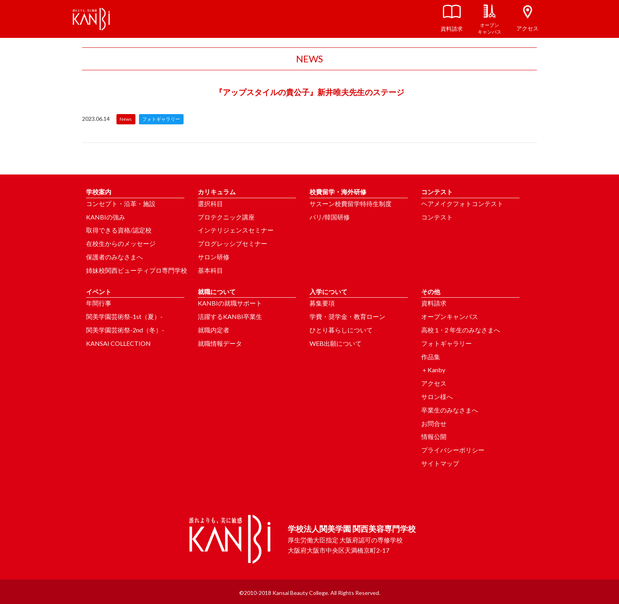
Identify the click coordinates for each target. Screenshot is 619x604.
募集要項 (322, 303)
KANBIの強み (105, 217)
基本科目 (210, 270)
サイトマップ (440, 463)
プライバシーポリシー (452, 450)
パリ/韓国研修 (330, 217)
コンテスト (437, 217)
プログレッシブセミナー (232, 243)
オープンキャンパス (449, 316)
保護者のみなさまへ (114, 257)
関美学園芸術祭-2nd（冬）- (125, 330)
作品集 (430, 356)
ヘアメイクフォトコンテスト (462, 203)
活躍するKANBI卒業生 (230, 316)
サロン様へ (437, 396)
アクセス (433, 383)
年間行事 (98, 303)
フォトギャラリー (446, 343)
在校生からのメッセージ (121, 243)
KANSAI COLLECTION (118, 343)
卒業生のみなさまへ (449, 410)
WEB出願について (336, 343)
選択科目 (210, 203)
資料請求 (433, 303)
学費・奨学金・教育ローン (347, 316)
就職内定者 (213, 330)
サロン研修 (213, 257)
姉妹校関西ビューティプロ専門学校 (136, 270)
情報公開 (433, 436)
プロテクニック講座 (226, 217)
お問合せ (433, 423)
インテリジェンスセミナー (236, 230)
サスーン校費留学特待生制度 (351, 203)
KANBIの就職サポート (230, 303)
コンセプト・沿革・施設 (121, 203)
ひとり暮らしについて (341, 330)
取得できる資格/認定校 (119, 230)
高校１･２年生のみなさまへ (460, 330)
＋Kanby (433, 369)
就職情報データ (220, 343)
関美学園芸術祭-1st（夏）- (124, 316)
